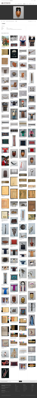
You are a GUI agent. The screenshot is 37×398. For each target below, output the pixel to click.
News (31, 0)
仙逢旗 (11, 174)
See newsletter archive (33, 381)
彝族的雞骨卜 (11, 186)
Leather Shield (12, 224)
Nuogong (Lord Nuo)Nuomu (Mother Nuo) (3, 304)
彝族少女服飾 (11, 120)
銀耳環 (28, 92)
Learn (27, 3)
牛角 (10, 166)
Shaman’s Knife (3, 378)
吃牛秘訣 (20, 199)
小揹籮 (20, 80)
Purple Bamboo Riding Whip (31, 312)
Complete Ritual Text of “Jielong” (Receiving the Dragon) (14, 322)
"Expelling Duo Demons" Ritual (22, 346)
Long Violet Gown (30, 257)
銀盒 (19, 60)
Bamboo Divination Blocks (13, 314)
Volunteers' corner (22, 395)
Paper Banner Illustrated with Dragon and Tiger (31, 353)
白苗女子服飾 (20, 107)
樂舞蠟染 (2, 136)
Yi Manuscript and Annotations (22, 323)
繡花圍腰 (20, 47)
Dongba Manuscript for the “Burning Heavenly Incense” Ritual (22, 339)
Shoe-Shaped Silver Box (13, 206)
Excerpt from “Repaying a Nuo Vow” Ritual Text (4, 313)
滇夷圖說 (2, 55)
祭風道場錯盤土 (21, 187)
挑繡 (19, 146)
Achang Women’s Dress (21, 257)
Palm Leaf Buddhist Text (31, 367)
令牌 (1, 178)
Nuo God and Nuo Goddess (22, 370)
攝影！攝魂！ (11, 41)
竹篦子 (2, 91)
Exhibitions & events (20, 3)
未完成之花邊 (29, 126)
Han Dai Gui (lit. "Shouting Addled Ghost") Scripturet (13, 338)
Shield (20, 230)
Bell (28, 326)
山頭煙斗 (29, 55)
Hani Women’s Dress (21, 251)
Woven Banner (12, 358)
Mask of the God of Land (31, 300)
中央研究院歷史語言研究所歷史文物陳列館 (5, 3)
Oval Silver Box (21, 207)
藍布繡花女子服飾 (12, 106)
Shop (33, 3)
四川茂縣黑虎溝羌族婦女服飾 (22, 137)
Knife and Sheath (30, 234)
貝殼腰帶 (2, 99)
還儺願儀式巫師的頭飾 (3, 166)
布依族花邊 (20, 52)
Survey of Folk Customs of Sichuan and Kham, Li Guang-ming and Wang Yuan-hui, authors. (4, 220)
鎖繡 (28, 145)
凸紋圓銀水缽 (11, 77)
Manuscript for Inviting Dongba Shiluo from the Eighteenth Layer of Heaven (14, 345)
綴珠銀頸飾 (20, 96)
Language (35, 0)
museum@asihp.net (3, 388)
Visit (15, 3)
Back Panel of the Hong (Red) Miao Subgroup (4, 284)
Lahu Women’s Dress (3, 254)
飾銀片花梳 (20, 88)
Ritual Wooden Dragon (21, 353)
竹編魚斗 (11, 90)
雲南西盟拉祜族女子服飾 (22, 118)
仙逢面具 (29, 165)
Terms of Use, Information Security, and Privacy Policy (31, 395)
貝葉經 (20, 176)
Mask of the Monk (21, 304)
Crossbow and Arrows (30, 361)
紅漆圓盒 (20, 68)
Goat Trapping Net (12, 237)
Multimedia (30, 3)
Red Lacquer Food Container (31, 247)
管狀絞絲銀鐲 (11, 98)
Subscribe (20, 381)
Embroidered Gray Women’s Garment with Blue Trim (13, 263)
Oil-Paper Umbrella (3, 245)
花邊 (1, 118)
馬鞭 (19, 171)
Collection (24, 3)
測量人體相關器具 (3, 83)
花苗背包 (29, 47)
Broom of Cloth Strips (21, 316)
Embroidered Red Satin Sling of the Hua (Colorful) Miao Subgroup (13, 246)
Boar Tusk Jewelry (30, 279)
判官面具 (11, 158)
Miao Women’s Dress (21, 265)
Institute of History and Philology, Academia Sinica (6, 395)
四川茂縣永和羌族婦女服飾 (31, 137)
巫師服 (2, 153)
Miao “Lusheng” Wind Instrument (21, 239)
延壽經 (28, 182)
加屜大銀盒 (2, 75)
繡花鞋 (28, 110)
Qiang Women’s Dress (30, 288)
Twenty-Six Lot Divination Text (31, 344)
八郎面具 (20, 158)
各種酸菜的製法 (12, 199)
